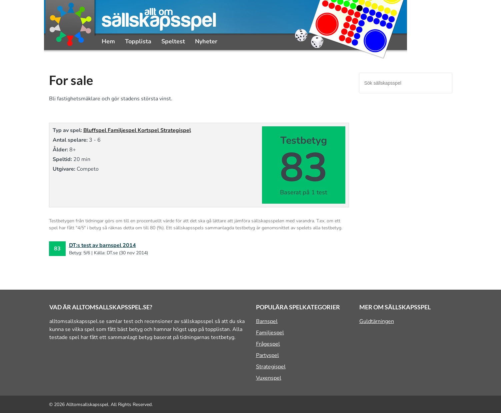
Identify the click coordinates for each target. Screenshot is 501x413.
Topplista (138, 41)
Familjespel (123, 130)
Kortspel (149, 130)
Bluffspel (95, 130)
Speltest (173, 41)
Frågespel (268, 344)
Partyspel (267, 355)
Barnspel (267, 321)
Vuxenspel (268, 378)
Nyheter (206, 41)
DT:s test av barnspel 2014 (102, 245)
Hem (108, 41)
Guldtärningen (376, 321)
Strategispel (175, 130)
